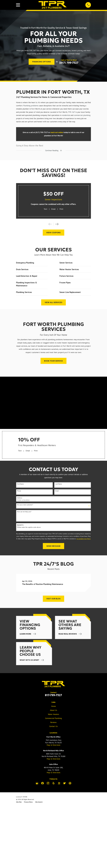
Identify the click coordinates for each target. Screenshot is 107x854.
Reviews (53, 722)
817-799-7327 (53, 695)
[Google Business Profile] (37, 783)
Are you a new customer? (25, 505)
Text (45, 209)
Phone (19, 491)
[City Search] (70, 783)
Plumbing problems (30, 105)
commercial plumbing (82, 115)
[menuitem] (19, 802)
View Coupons (53, 233)
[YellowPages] (59, 783)
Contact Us (53, 726)
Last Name (58, 484)
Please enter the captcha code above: (29, 527)
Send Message (53, 546)
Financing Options (41, 62)
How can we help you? (24, 512)
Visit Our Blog (53, 599)
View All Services (53, 302)
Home (53, 706)
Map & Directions (53, 745)
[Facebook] (42, 783)
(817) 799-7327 (68, 62)
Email (53, 209)
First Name (20, 484)
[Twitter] (64, 783)
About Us (53, 710)
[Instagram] (48, 783)
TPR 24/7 (71, 112)
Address (19, 498)
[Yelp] (53, 783)
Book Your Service (53, 361)
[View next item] (57, 224)
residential (66, 115)
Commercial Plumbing (53, 718)
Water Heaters (53, 714)
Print (61, 209)
